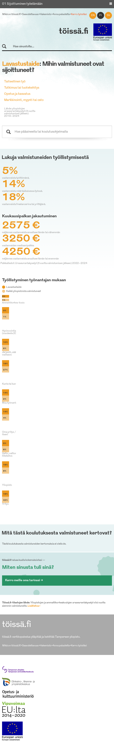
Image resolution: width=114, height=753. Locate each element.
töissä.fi (73, 32)
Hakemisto (46, 14)
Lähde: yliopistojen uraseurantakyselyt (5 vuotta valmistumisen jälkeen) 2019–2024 (19, 112)
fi (100, 15)
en (93, 15)
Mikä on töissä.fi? (11, 14)
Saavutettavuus (30, 14)
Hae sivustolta (6, 46)
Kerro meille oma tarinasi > (24, 580)
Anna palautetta (61, 14)
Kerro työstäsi (79, 14)
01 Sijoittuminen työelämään (22, 4)
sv (108, 15)
